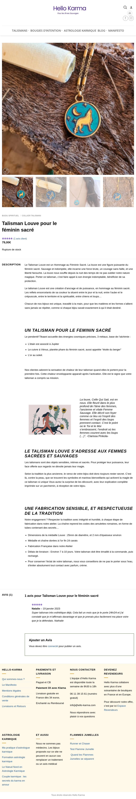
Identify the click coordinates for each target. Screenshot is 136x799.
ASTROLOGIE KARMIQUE (80, 30)
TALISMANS (20, 30)
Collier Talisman (31, 215)
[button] (131, 7)
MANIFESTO (116, 30)
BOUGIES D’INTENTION (46, 30)
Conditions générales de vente (15, 698)
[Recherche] (125, 7)
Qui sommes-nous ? (13, 679)
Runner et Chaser (80, 743)
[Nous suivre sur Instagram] (131, 18)
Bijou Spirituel (10, 215)
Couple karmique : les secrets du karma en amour (14, 780)
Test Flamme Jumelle (82, 749)
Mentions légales (11, 690)
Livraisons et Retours (14, 706)
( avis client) (20, 238)
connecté (53, 646)
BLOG (102, 30)
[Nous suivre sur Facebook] (125, 18)
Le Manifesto (9, 684)
